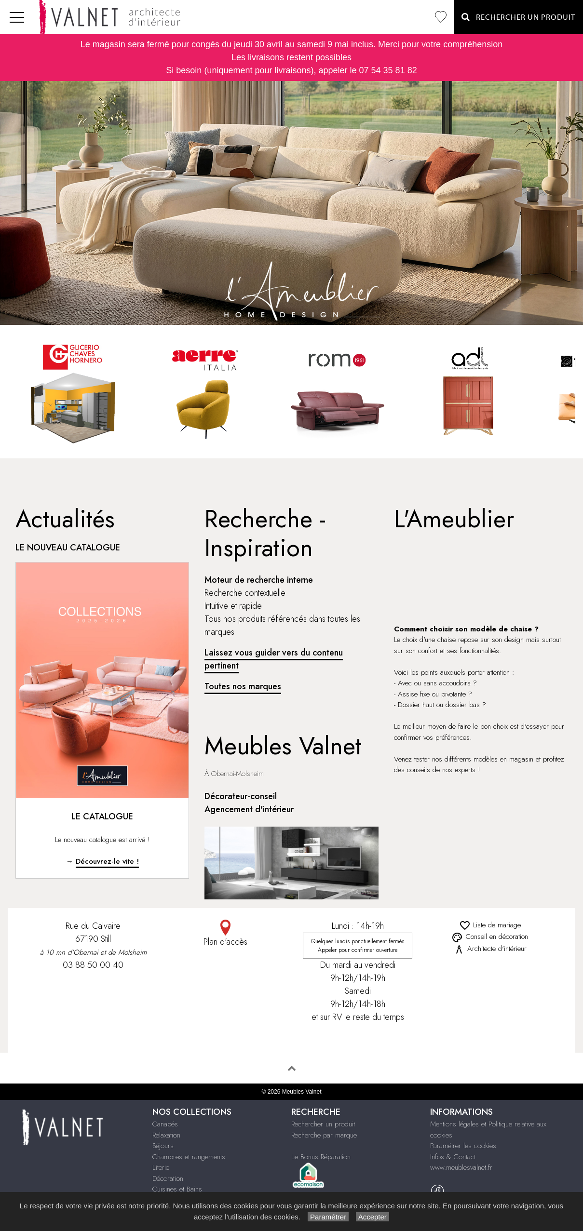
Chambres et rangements (188, 1156)
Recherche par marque (324, 1135)
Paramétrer (328, 1217)
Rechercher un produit (323, 1124)
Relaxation (166, 1135)
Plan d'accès (225, 934)
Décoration (167, 1178)
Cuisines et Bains (177, 1189)
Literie (160, 1167)
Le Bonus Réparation (321, 1156)
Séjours (163, 1145)
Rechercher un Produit (518, 17)
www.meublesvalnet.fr (461, 1167)
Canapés (165, 1124)
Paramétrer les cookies (463, 1145)
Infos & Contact (452, 1156)
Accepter (372, 1217)
